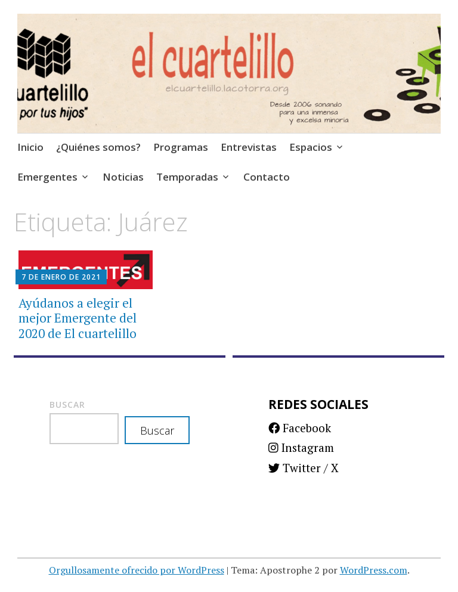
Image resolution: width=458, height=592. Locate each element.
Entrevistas (249, 147)
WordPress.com (373, 569)
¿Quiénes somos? (98, 147)
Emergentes (47, 177)
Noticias (123, 177)
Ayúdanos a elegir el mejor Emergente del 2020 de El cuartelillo (77, 318)
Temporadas (187, 177)
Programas (180, 147)
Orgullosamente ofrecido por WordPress (136, 569)
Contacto (266, 177)
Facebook (299, 427)
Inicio (30, 147)
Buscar (67, 404)
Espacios (310, 147)
